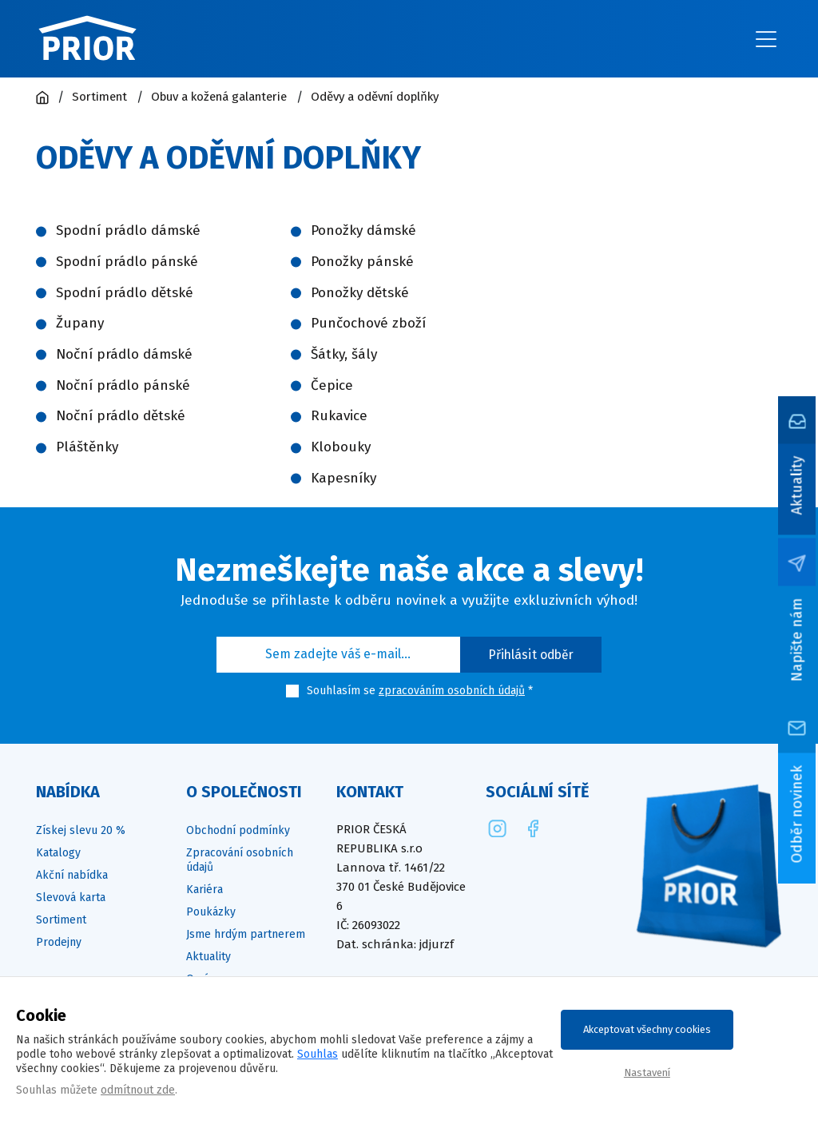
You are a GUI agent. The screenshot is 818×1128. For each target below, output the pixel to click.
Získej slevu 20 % (80, 830)
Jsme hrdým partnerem (245, 934)
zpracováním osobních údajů (452, 690)
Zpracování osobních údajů (239, 860)
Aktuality (797, 484)
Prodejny (58, 942)
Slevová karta (70, 897)
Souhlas (317, 1054)
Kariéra (204, 889)
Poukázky (211, 912)
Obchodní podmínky (238, 830)
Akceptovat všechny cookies (647, 1029)
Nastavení (647, 1072)
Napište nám (797, 639)
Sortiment (61, 920)
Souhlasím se (341, 690)
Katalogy (58, 853)
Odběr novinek (797, 814)
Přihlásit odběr (531, 654)
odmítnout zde (138, 1090)
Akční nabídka (72, 875)
